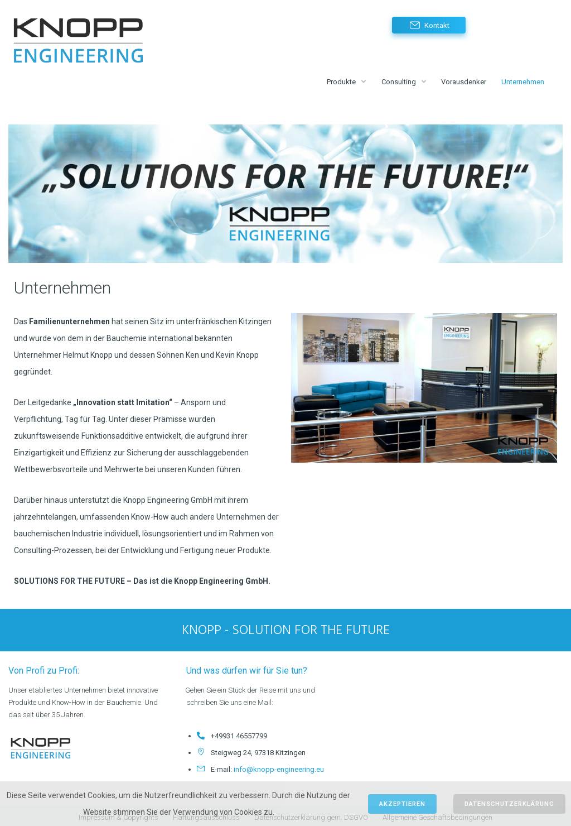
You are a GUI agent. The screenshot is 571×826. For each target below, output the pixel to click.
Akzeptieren (402, 804)
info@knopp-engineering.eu (279, 766)
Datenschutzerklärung (509, 804)
